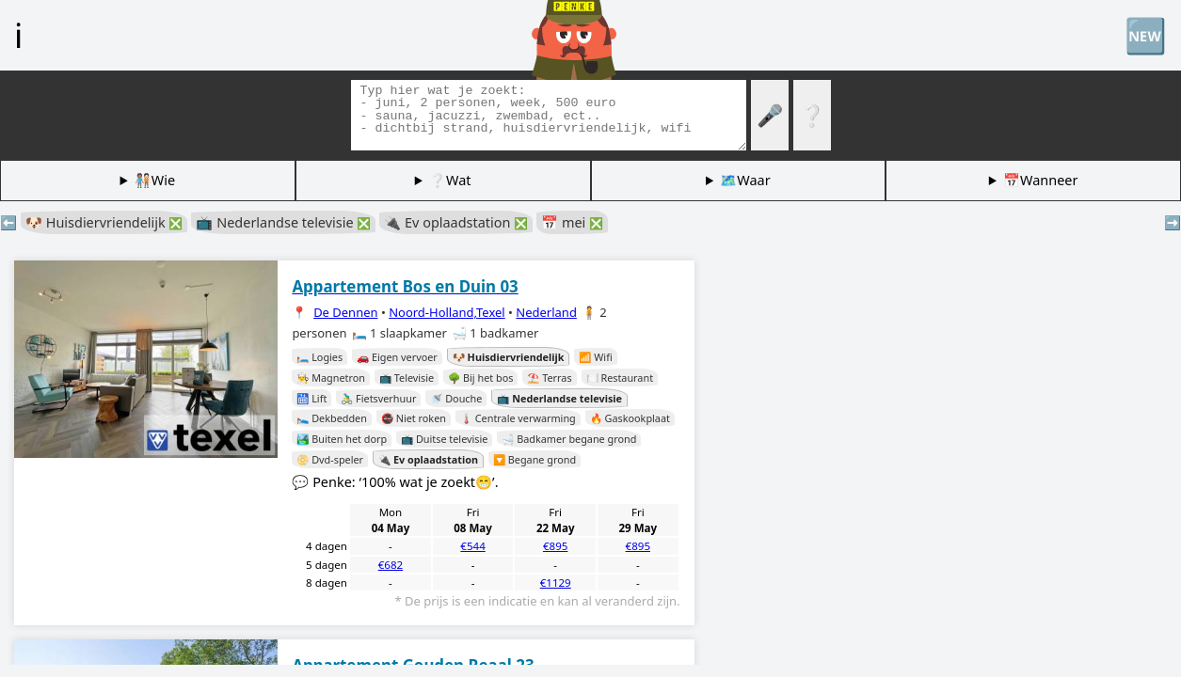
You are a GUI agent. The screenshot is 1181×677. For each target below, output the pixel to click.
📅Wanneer (1040, 180)
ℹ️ (18, 34)
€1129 (555, 582)
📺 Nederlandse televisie (283, 222)
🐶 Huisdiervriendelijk (104, 222)
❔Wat (450, 180)
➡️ (1172, 222)
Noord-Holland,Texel (447, 312)
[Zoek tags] (548, 115)
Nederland (546, 312)
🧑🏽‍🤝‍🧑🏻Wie (155, 180)
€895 (555, 546)
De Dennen (345, 312)
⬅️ (8, 222)
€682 (390, 565)
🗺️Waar (745, 180)
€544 (472, 546)
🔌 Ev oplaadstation (456, 222)
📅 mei (572, 222)
